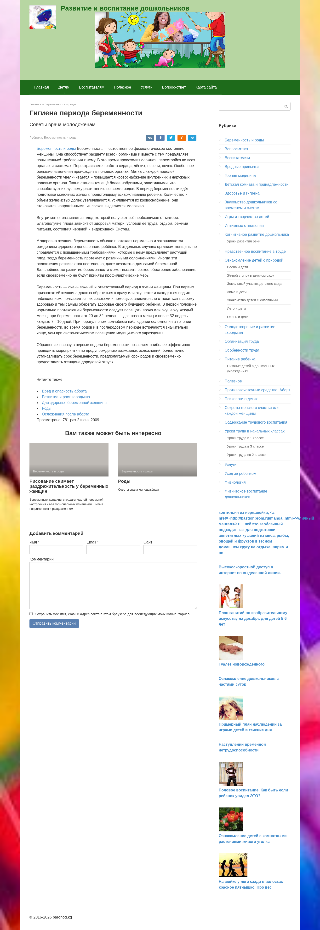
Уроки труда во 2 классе (246, 455)
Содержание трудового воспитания (256, 422)
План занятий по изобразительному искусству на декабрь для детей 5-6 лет (253, 618)
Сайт (147, 542)
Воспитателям (91, 87)
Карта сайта (206, 87)
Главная (41, 87)
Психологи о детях (241, 399)
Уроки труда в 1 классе (245, 438)
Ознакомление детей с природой (254, 260)
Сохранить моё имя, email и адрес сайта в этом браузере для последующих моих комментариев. (112, 614)
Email (92, 542)
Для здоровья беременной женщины (74, 403)
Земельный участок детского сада (254, 284)
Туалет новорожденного (242, 664)
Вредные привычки (242, 167)
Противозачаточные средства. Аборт (257, 390)
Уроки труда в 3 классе (245, 446)
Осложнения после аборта (65, 414)
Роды (46, 408)
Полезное (122, 87)
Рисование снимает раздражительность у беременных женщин (68, 486)
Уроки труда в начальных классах (255, 431)
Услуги (146, 87)
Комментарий (41, 559)
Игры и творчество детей (247, 217)
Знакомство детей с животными (252, 300)
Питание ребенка (240, 359)
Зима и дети (236, 292)
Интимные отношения (244, 226)
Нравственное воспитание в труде (255, 251)
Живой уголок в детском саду (250, 275)
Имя (34, 542)
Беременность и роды (60, 137)
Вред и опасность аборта (64, 391)
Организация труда (242, 341)
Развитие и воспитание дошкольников (125, 8)
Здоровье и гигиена (242, 193)
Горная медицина (240, 176)
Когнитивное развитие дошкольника (257, 234)
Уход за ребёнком (240, 473)
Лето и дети (236, 308)
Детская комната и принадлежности (256, 184)
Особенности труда (242, 350)
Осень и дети (237, 317)
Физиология (235, 482)
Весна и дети (237, 267)
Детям (63, 87)
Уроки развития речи (243, 241)
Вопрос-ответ (174, 87)
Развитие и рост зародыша (66, 397)
